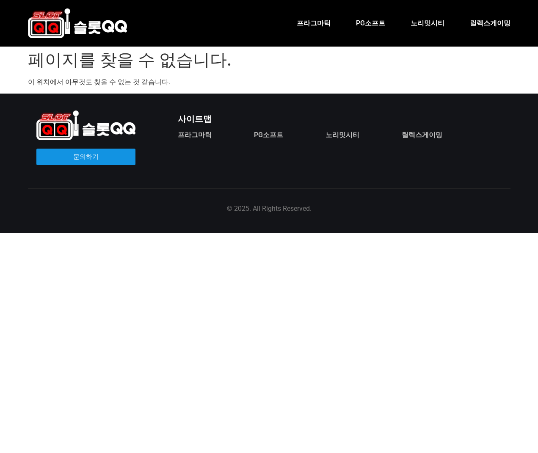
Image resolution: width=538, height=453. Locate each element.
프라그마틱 (314, 23)
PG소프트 (370, 23)
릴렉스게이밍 (490, 23)
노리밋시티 (427, 23)
